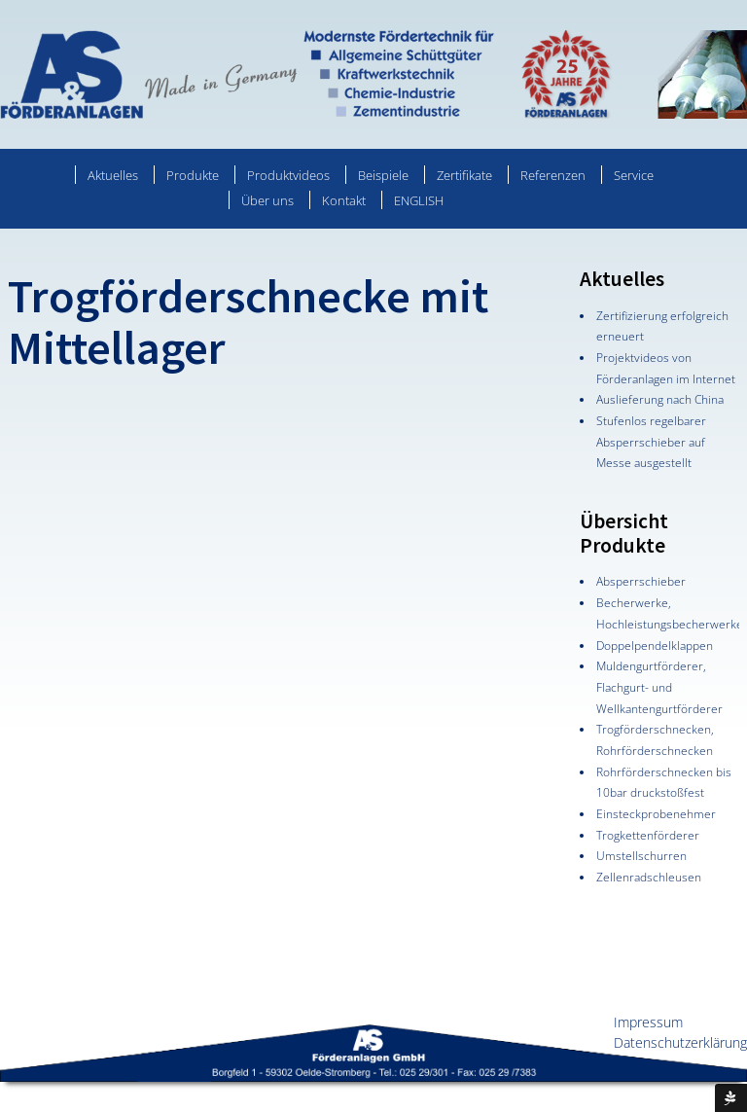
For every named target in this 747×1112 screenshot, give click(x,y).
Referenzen (553, 175)
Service (634, 175)
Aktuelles (113, 175)
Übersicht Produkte (624, 533)
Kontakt (344, 200)
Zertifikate (464, 175)
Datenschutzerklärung (680, 1042)
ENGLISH (419, 200)
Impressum (648, 1022)
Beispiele (383, 175)
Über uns (267, 200)
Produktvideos (288, 175)
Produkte (192, 175)
